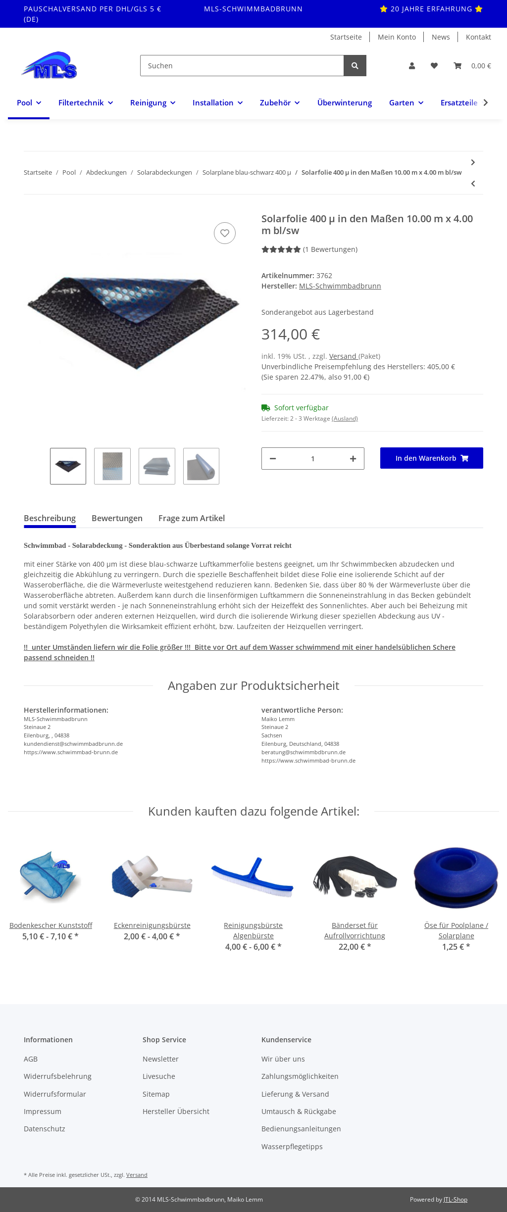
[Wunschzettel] (434, 65)
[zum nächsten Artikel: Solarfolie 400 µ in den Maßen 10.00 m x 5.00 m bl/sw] (473, 162)
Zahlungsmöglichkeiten (300, 1076)
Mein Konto (397, 37)
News (441, 37)
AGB (31, 1059)
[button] (412, 65)
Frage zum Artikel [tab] (191, 518)
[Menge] (313, 458)
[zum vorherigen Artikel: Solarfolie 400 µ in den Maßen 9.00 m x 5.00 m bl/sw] (473, 183)
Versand (343, 356)
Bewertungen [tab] (117, 518)
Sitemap (156, 1094)
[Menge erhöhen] (353, 458)
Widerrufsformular (55, 1094)
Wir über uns (283, 1059)
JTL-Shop (455, 1199)
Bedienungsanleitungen (301, 1128)
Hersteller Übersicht (176, 1111)
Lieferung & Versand (295, 1094)
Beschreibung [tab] (50, 518)
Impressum (42, 1111)
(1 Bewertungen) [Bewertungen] (309, 249)
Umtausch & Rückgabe (298, 1111)
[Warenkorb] (472, 65)
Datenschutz (44, 1128)
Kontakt (478, 37)
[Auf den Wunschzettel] (225, 233)
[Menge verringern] (273, 458)
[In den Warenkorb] (431, 458)
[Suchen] (242, 65)
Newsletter (161, 1059)
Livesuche (159, 1076)
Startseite (346, 37)
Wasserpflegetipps (292, 1146)
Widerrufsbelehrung (58, 1076)
